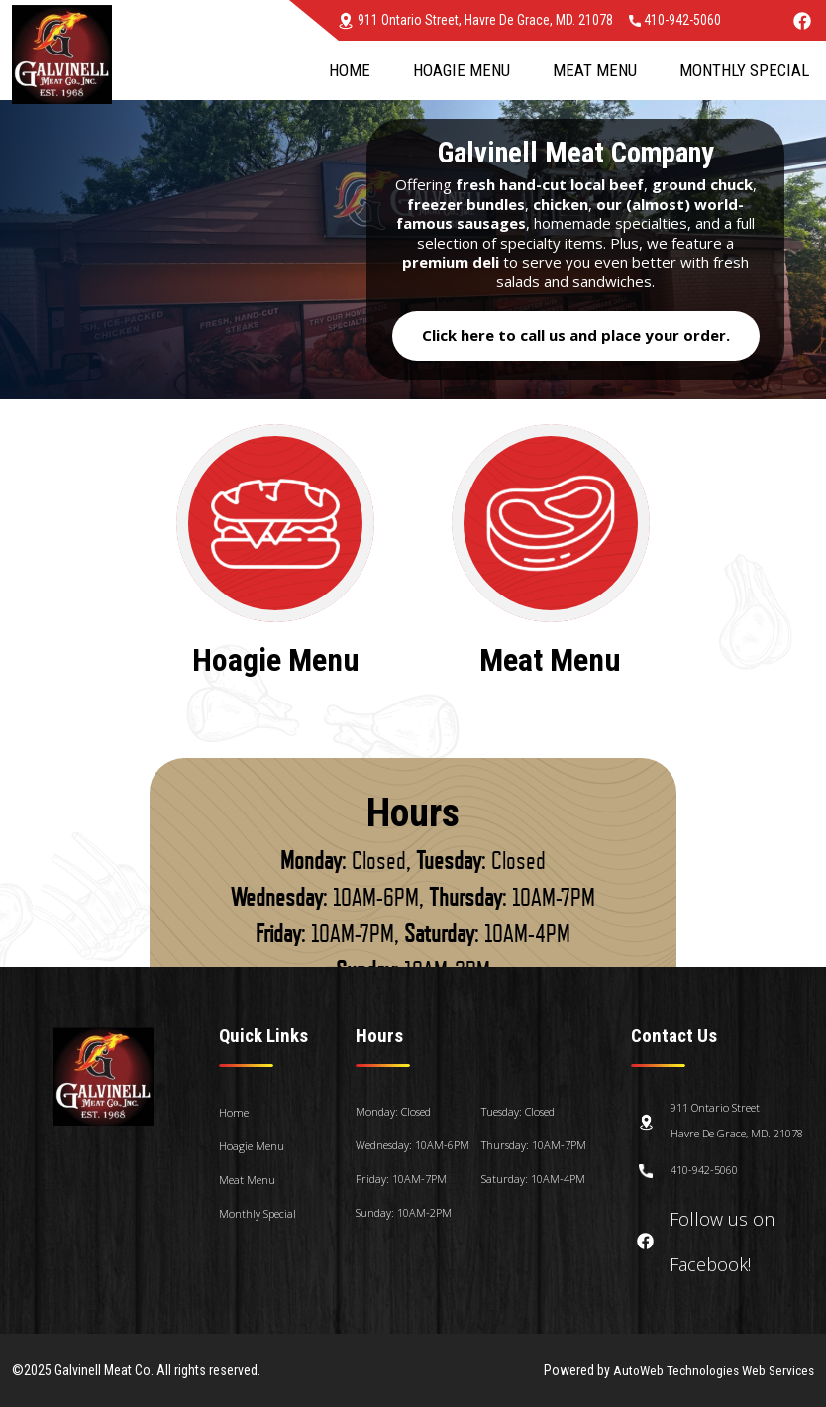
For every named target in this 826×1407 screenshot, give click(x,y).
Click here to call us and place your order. (576, 335)
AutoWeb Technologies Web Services (708, 1370)
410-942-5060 (675, 20)
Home (349, 70)
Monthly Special (744, 70)
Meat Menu (595, 70)
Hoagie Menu (461, 70)
